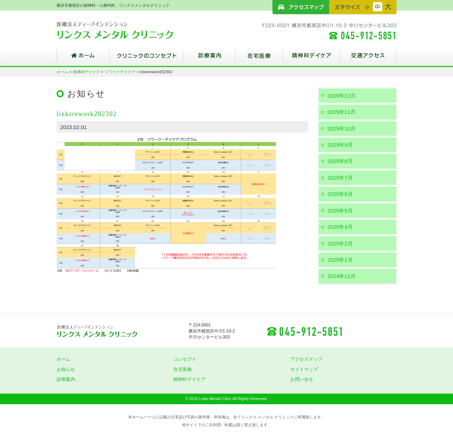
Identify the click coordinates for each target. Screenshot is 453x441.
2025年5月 (340, 211)
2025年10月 (341, 129)
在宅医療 (259, 58)
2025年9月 (340, 145)
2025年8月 (340, 161)
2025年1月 (340, 260)
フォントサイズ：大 (388, 6)
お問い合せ (301, 379)
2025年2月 (340, 243)
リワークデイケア (120, 72)
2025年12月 (341, 96)
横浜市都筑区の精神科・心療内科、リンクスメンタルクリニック (127, 30)
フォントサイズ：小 (367, 6)
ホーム (83, 58)
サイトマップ (304, 369)
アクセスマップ (301, 7)
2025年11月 (341, 112)
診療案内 (209, 58)
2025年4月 (340, 227)
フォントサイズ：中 (377, 6)
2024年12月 (341, 276)
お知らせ (66, 369)
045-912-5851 (304, 331)
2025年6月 (340, 194)
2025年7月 (340, 178)
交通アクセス (368, 58)
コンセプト (184, 359)
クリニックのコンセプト (147, 58)
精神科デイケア (311, 58)
